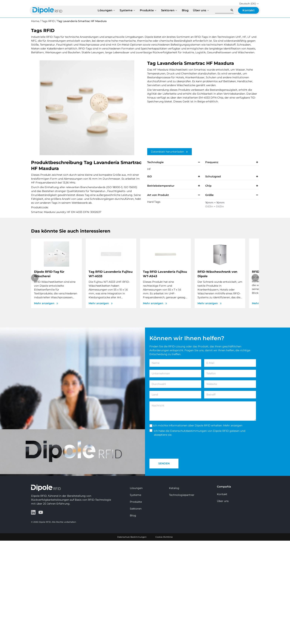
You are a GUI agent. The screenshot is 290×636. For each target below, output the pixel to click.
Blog (133, 515)
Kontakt (222, 494)
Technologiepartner (181, 495)
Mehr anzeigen (232, 425)
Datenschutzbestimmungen (188, 431)
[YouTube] (40, 512)
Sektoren (135, 508)
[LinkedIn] (33, 512)
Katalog (174, 488)
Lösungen (136, 488)
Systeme (135, 495)
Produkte (136, 501)
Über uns (223, 501)
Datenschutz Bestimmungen (131, 537)
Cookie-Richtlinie (164, 537)
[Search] (224, 11)
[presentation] (177, 445)
